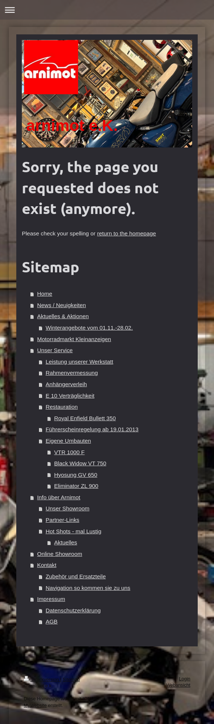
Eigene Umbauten (68, 441)
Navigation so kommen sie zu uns (88, 588)
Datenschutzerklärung (73, 610)
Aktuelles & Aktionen (62, 316)
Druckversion (42, 679)
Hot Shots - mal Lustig (73, 531)
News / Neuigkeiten (61, 305)
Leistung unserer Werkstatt (79, 361)
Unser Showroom (67, 508)
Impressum (51, 599)
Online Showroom (59, 554)
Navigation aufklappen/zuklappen (107, 10)
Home (44, 293)
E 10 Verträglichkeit (70, 395)
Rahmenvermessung (72, 373)
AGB (51, 621)
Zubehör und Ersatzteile (76, 576)
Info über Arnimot (58, 497)
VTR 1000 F (69, 452)
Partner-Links (62, 520)
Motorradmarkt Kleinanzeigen (74, 339)
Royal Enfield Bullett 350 (85, 418)
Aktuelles (65, 542)
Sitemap (71, 679)
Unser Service (55, 350)
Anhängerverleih (66, 384)
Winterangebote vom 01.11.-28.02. (89, 327)
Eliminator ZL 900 (76, 486)
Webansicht (178, 685)
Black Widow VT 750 (80, 463)
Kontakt (46, 565)
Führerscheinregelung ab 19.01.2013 (92, 429)
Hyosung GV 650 (75, 475)
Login (184, 678)
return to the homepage (126, 233)
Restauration (62, 407)
